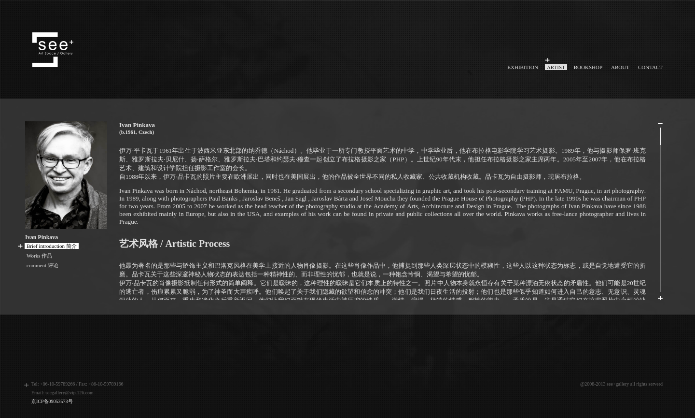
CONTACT (650, 67)
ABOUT (620, 67)
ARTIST (556, 67)
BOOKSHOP (588, 67)
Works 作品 (39, 256)
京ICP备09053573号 (52, 401)
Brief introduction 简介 (52, 246)
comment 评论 (42, 265)
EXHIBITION (522, 67)
